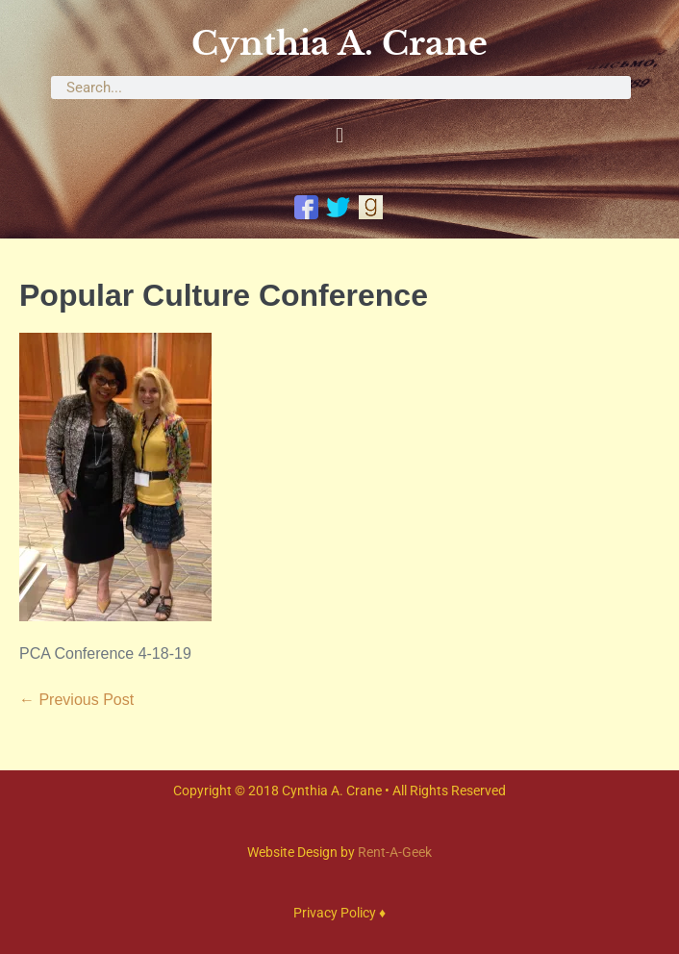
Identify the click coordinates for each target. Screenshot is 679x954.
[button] (339, 136)
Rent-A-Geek (395, 852)
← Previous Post (76, 699)
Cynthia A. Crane (339, 43)
